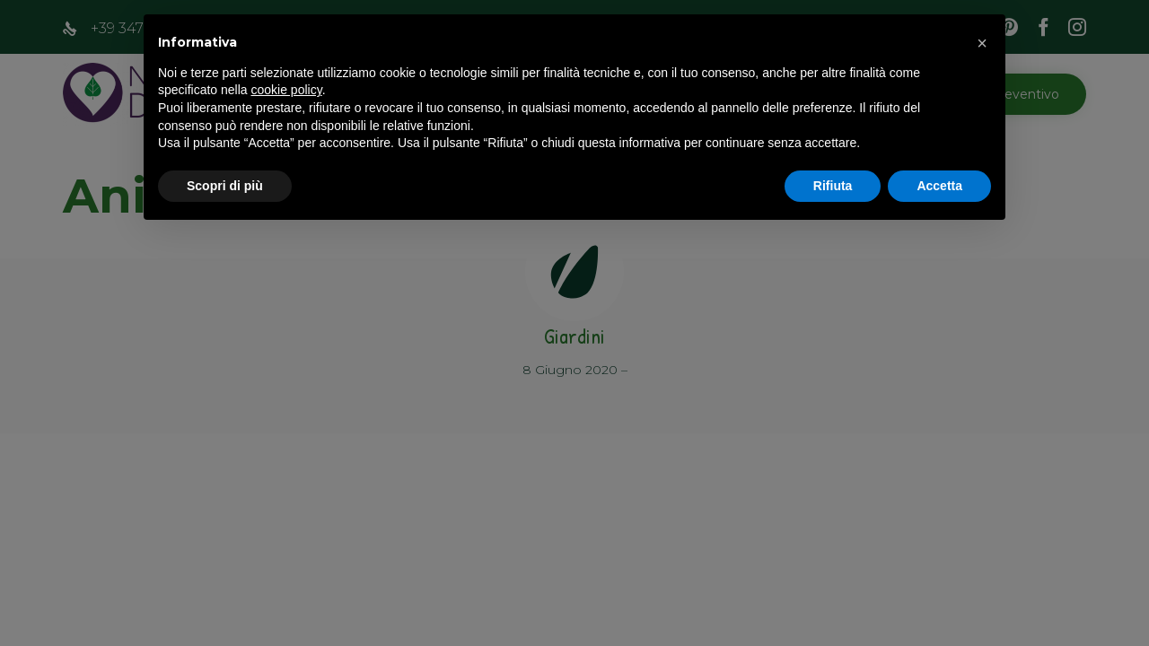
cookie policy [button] (286, 90)
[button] (982, 43)
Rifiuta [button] (833, 186)
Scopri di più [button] (225, 186)
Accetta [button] (939, 186)
